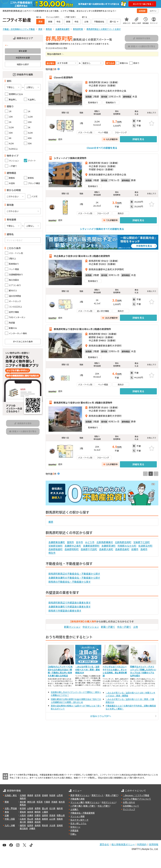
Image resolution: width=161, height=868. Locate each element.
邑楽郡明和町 (72, 549)
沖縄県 (32, 828)
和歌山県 (61, 815)
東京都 (23, 801)
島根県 (45, 818)
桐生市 (52, 552)
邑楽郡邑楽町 (122, 549)
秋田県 (52, 795)
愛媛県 (30, 821)
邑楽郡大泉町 (106, 549)
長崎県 (38, 825)
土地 (135, 626)
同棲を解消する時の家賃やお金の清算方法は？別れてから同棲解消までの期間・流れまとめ (76, 700)
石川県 (52, 808)
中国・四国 (10, 818)
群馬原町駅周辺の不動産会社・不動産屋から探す (74, 573)
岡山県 (30, 818)
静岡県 (38, 811)
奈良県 (52, 815)
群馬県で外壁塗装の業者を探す (64, 610)
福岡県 (23, 825)
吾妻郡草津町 (108, 545)
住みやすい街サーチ (79, 819)
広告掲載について (131, 805)
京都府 (38, 815)
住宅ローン (75, 826)
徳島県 (60, 818)
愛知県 (23, 811)
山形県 (60, 795)
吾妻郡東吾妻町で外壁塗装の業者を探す (69, 606)
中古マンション (91, 626)
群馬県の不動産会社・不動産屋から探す (69, 581)
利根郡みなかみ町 (127, 545)
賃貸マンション (82, 795)
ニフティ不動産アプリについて (137, 798)
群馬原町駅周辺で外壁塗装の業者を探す (69, 602)
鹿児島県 (24, 828)
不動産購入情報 (77, 798)
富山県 (45, 808)
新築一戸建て (108, 626)
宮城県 (45, 795)
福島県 (23, 798)
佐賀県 (30, 825)
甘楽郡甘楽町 (55, 545)
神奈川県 (31, 801)
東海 (7, 811)
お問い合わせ (129, 802)
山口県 (52, 818)
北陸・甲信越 (11, 808)
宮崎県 (60, 825)
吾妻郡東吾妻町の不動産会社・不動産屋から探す (74, 577)
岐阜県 (30, 811)
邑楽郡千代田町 (89, 549)
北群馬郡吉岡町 (123, 542)
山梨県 (30, 808)
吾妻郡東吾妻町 (56, 542)
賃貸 (72, 795)
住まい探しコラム (78, 823)
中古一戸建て (124, 626)
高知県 (38, 821)
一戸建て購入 (76, 805)
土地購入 (74, 809)
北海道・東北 (11, 795)
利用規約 (142, 844)
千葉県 (47, 801)
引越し (73, 833)
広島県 (23, 818)
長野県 (38, 808)
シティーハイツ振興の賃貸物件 (70, 158)
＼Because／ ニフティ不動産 (136, 795)
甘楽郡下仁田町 (141, 542)
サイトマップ (129, 809)
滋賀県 (45, 815)
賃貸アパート (98, 795)
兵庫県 (30, 815)
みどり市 (89, 542)
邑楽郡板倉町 (55, 549)
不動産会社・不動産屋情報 (82, 812)
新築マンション (72, 626)
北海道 (23, 795)
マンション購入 (77, 802)
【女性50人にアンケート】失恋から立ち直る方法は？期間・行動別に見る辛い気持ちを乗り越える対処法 (60, 671)
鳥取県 (38, 818)
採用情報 (153, 844)
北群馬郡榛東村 (104, 542)
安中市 (79, 542)
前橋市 (134, 549)
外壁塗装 (74, 830)
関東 (7, 801)
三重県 (45, 811)
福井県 (60, 808)
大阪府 (23, 815)
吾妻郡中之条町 (73, 545)
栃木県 (62, 801)
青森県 (30, 795)
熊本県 (45, 825)
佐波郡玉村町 (145, 545)
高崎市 (143, 549)
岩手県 (38, 795)
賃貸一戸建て (111, 795)
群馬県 (23, 804)
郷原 (50, 521)
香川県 (23, 821)
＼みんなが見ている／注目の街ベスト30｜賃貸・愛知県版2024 (87, 669)
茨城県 (54, 801)
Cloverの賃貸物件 (63, 77)
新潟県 (23, 808)
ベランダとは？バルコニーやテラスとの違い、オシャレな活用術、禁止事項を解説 (115, 671)
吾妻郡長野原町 (91, 545)
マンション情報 (77, 816)
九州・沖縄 (10, 825)
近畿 (7, 815)
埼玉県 (40, 801)
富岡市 (70, 542)
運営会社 (104, 844)
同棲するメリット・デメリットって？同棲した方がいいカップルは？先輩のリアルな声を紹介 (143, 671)
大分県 (52, 825)
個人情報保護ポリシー (123, 844)
